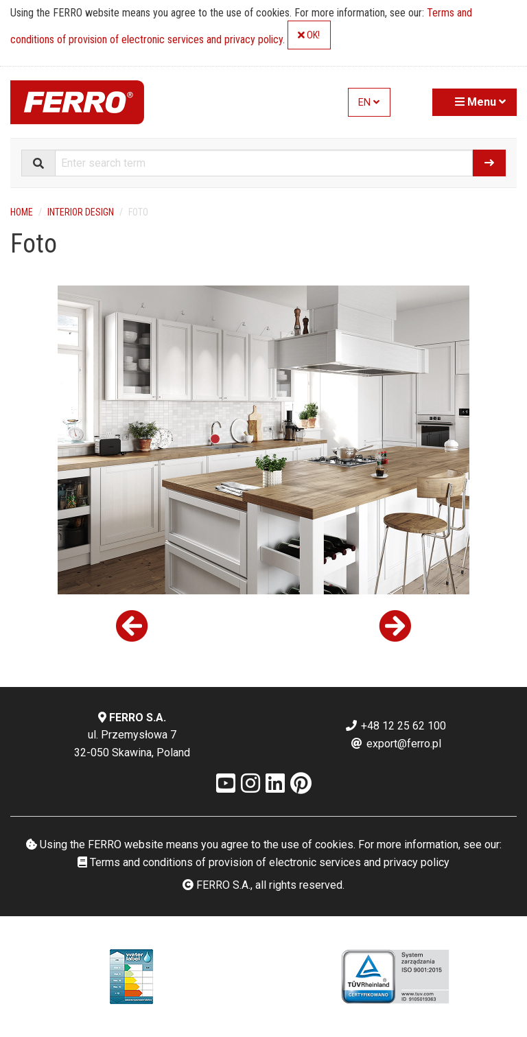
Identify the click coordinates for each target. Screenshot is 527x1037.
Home (21, 212)
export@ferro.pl (395, 743)
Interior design (80, 212)
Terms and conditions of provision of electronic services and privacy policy (263, 862)
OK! (309, 35)
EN (368, 102)
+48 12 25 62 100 (395, 725)
